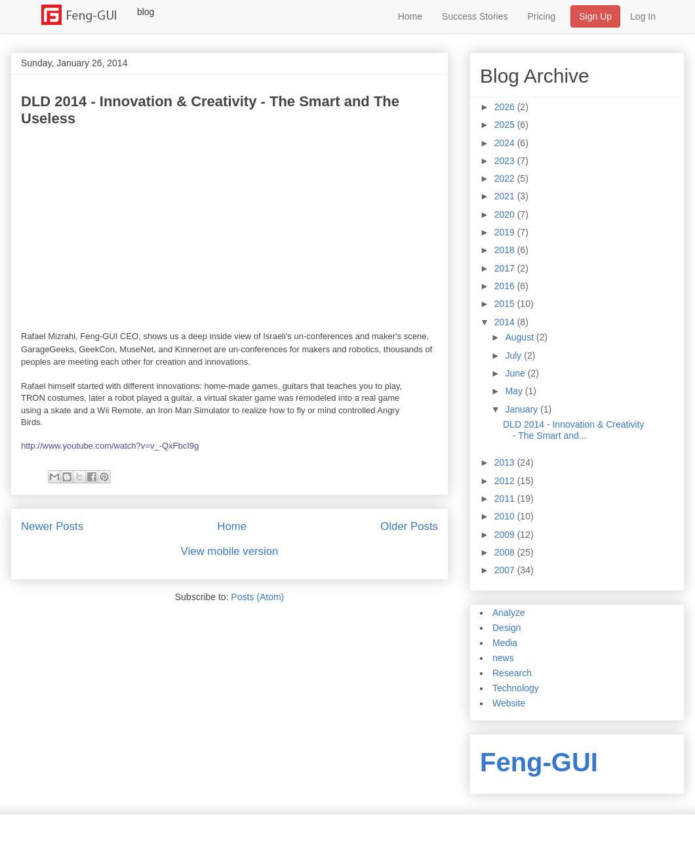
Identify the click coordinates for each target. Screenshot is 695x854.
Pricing (541, 16)
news (503, 658)
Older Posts (409, 526)
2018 (505, 250)
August (520, 337)
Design (506, 627)
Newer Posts (52, 526)
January (522, 409)
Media (504, 643)
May (515, 391)
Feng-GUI (539, 762)
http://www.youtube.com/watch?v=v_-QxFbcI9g (110, 446)
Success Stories (474, 16)
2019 (505, 232)
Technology (515, 688)
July (514, 355)
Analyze (508, 612)
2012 (505, 481)
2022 (505, 178)
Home (410, 16)
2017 (505, 268)
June (516, 373)
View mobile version (230, 551)
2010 (505, 516)
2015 (505, 303)
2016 (505, 286)
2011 (505, 498)
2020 (505, 214)
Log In (643, 16)
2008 (505, 552)
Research (512, 673)
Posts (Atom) (257, 597)
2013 (505, 462)
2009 (505, 534)
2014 (505, 322)
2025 (505, 124)
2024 (505, 143)
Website (508, 703)
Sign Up (595, 16)
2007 (505, 570)
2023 (505, 160)
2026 (505, 107)
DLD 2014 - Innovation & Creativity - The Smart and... (574, 430)
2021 (505, 196)
